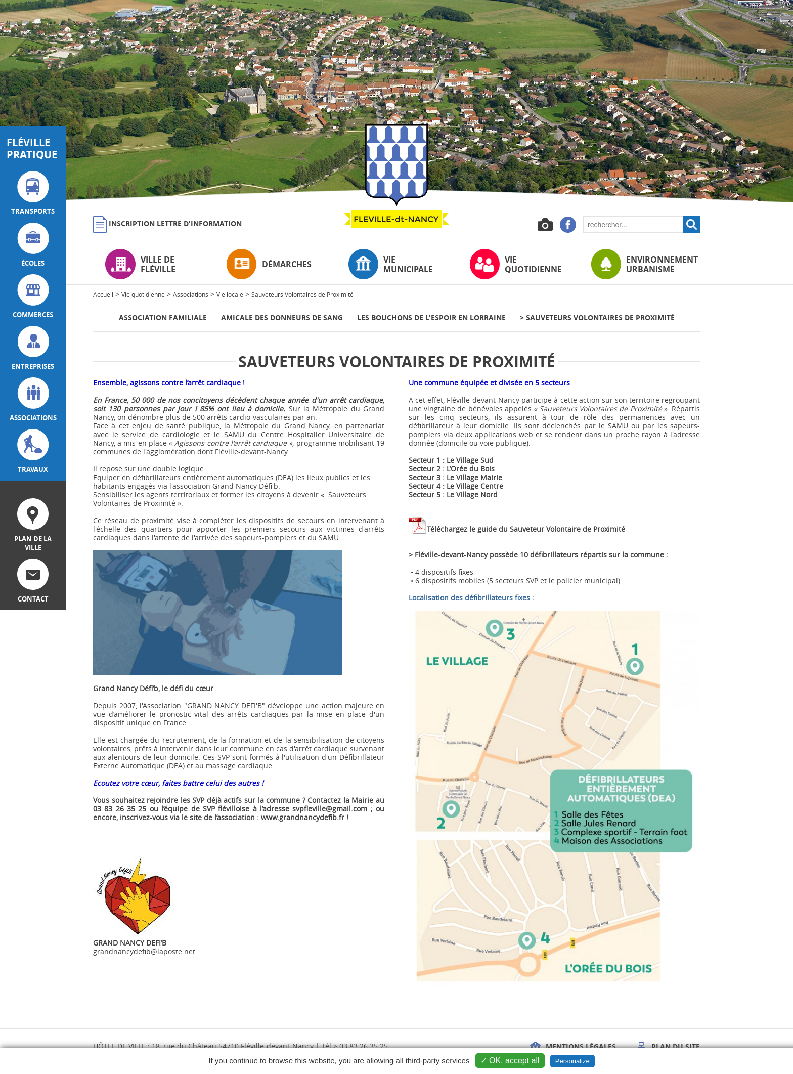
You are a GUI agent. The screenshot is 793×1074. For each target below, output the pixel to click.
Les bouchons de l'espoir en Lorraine (431, 317)
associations (33, 399)
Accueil (103, 294)
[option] (396, 101)
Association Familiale (163, 317)
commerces (33, 296)
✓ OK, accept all (510, 1060)
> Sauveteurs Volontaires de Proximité (597, 317)
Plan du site (667, 1046)
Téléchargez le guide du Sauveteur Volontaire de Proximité (526, 529)
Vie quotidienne (143, 294)
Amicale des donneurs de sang (282, 317)
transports (33, 193)
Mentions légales (573, 1046)
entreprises (33, 348)
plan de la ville (33, 525)
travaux (33, 451)
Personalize (572, 1061)
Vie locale (229, 294)
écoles (33, 245)
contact (33, 581)
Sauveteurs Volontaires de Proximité (302, 294)
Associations (190, 294)
